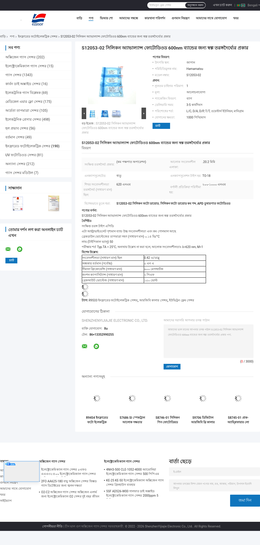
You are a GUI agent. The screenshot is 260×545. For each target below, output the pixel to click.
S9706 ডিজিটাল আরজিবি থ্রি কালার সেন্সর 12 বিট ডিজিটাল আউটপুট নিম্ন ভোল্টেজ (203, 420)
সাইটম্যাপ (6, 500)
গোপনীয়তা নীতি (52, 526)
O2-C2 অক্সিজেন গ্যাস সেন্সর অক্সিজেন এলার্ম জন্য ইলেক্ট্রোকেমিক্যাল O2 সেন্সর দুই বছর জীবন (70, 494)
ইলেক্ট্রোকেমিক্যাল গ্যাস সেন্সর (25, 66)
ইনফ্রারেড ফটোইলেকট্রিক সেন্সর (37, 36)
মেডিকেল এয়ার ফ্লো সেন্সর (23, 102)
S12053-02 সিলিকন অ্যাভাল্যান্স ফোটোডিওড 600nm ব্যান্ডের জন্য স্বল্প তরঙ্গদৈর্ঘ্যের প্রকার (113, 128)
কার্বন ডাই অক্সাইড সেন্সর (23, 84)
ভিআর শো (106, 18)
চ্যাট (157, 125)
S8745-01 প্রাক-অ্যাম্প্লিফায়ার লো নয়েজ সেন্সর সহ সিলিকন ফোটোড (238, 420)
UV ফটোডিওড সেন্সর (20, 155)
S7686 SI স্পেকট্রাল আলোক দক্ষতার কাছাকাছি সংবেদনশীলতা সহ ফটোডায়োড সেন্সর (132, 420)
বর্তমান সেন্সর (14, 137)
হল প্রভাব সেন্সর (16, 128)
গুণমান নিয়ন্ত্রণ (180, 18)
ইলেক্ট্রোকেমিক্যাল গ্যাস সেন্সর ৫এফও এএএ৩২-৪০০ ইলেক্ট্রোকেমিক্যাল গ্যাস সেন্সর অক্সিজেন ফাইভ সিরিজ (68, 472)
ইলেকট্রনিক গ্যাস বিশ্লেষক (23, 93)
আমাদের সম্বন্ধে (128, 18)
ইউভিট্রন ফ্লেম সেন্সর (181, 300)
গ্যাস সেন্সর (13, 75)
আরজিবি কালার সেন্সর (153, 300)
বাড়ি (79, 18)
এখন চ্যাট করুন (222, 5)
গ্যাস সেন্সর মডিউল (19, 173)
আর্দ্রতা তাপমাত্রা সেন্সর (22, 110)
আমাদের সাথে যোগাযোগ (211, 18)
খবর (236, 18)
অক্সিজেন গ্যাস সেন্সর (20, 57)
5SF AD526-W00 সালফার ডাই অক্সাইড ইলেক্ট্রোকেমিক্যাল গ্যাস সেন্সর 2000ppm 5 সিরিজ (132, 494)
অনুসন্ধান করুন (195, 5)
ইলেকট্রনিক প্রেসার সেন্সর (23, 119)
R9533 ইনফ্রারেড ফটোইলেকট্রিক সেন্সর (113, 300)
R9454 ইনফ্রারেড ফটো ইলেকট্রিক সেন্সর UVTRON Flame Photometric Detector (97, 420)
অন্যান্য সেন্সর (15, 164)
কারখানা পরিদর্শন (155, 18)
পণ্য (91, 18)
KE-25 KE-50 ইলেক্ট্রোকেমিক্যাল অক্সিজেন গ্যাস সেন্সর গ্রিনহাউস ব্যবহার (135, 482)
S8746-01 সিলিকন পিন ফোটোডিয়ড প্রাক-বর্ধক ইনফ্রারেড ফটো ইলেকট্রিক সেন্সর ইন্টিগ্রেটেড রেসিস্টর (167, 420)
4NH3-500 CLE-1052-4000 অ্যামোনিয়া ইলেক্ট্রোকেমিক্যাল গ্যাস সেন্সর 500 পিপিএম (132, 472)
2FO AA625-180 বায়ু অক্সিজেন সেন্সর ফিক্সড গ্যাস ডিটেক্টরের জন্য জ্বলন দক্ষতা (69, 483)
